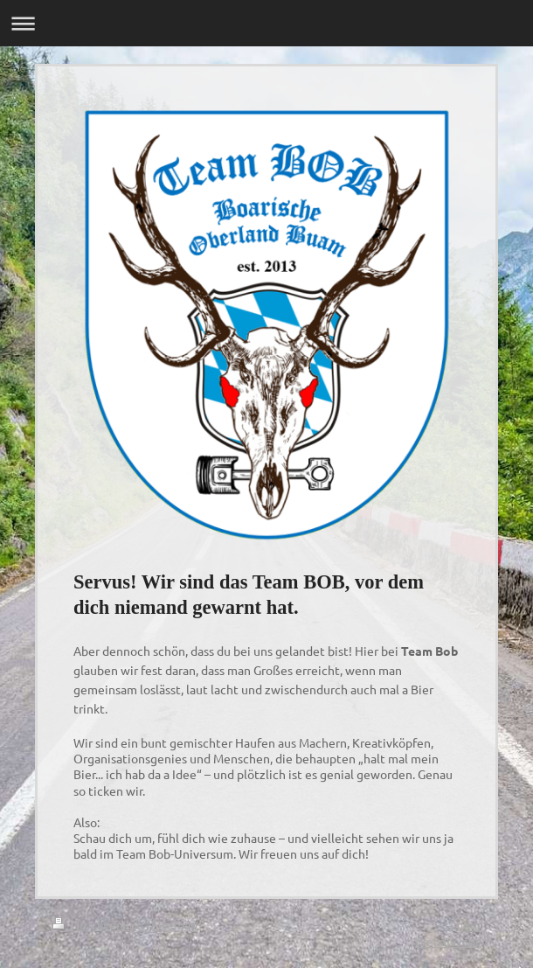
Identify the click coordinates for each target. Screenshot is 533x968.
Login (465, 924)
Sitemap (174, 924)
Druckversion (99, 924)
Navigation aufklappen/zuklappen (266, 23)
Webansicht (448, 941)
